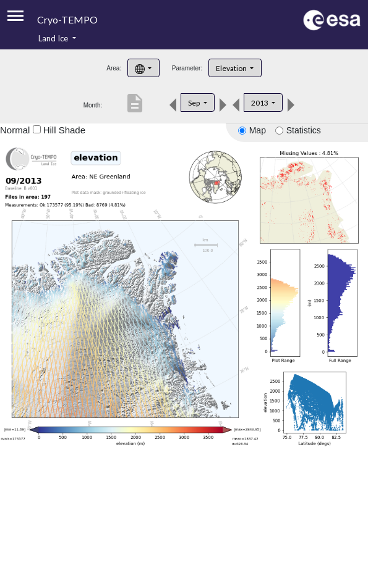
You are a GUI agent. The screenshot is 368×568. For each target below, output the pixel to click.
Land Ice (54, 38)
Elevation (232, 68)
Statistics (303, 130)
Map (257, 130)
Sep (194, 102)
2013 (260, 102)
